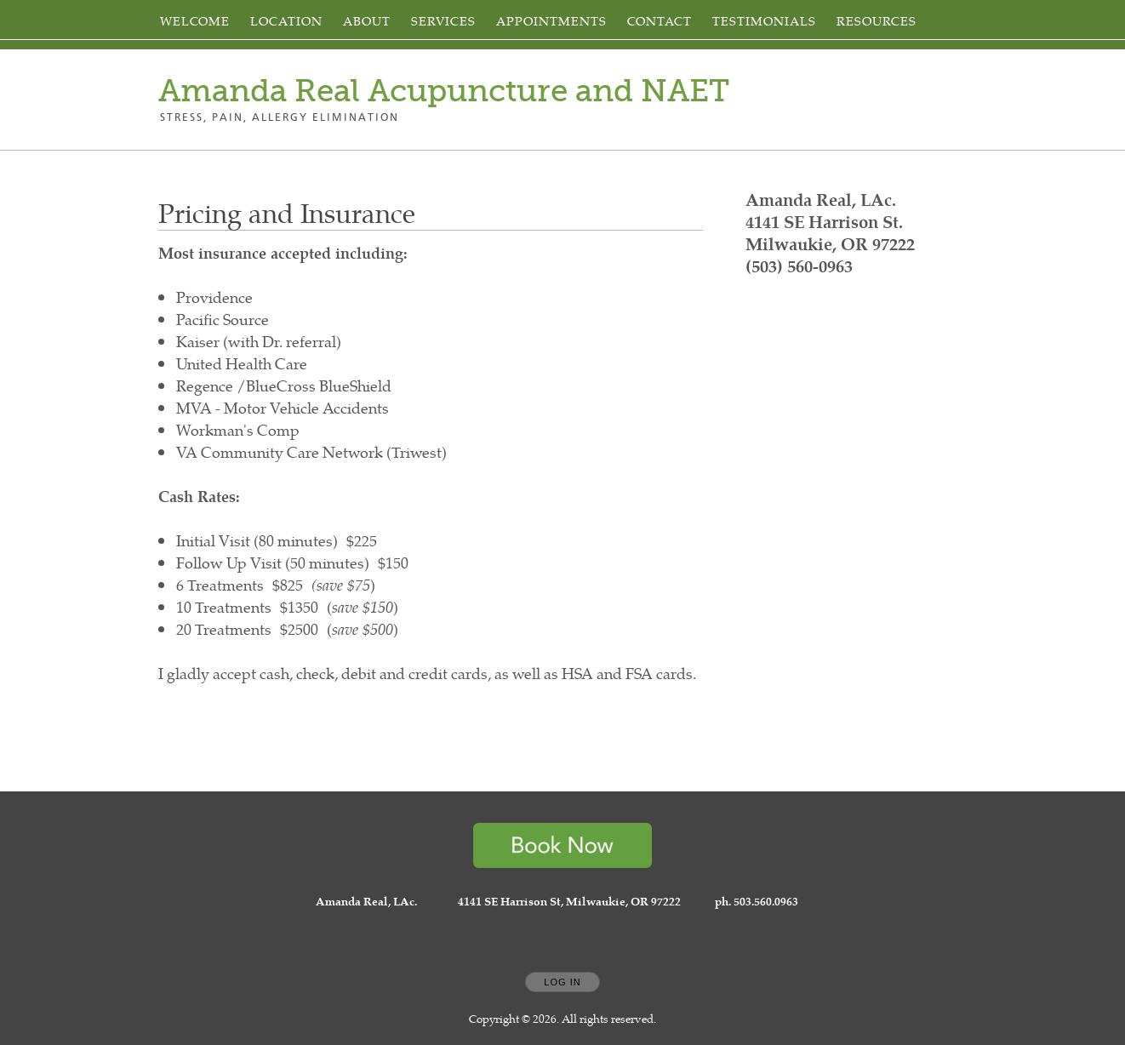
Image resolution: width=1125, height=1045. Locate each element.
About (367, 20)
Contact (659, 20)
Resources (877, 20)
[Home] (443, 91)
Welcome (195, 20)
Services (443, 20)
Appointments (551, 20)
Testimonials (764, 20)
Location (286, 20)
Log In (562, 982)
